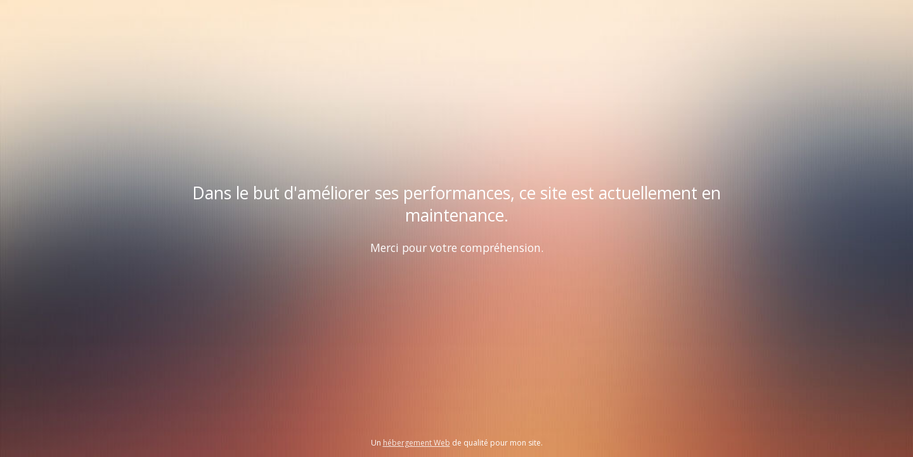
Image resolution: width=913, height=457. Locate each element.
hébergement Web (416, 442)
